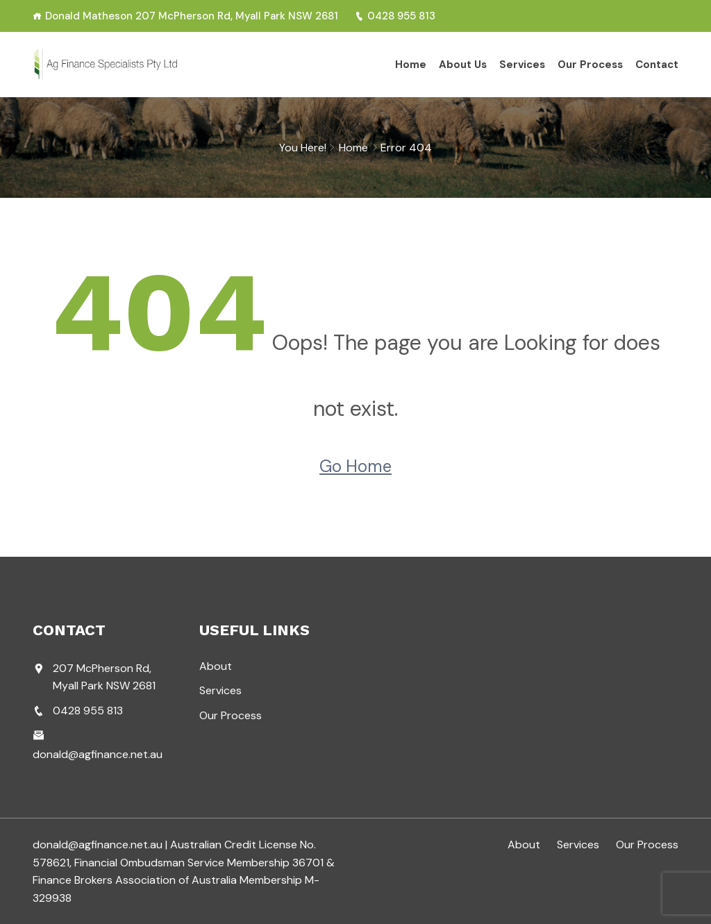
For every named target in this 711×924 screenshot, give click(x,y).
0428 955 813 (395, 16)
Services (522, 65)
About (215, 666)
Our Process (590, 65)
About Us (463, 65)
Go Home (355, 466)
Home (410, 65)
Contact (656, 65)
